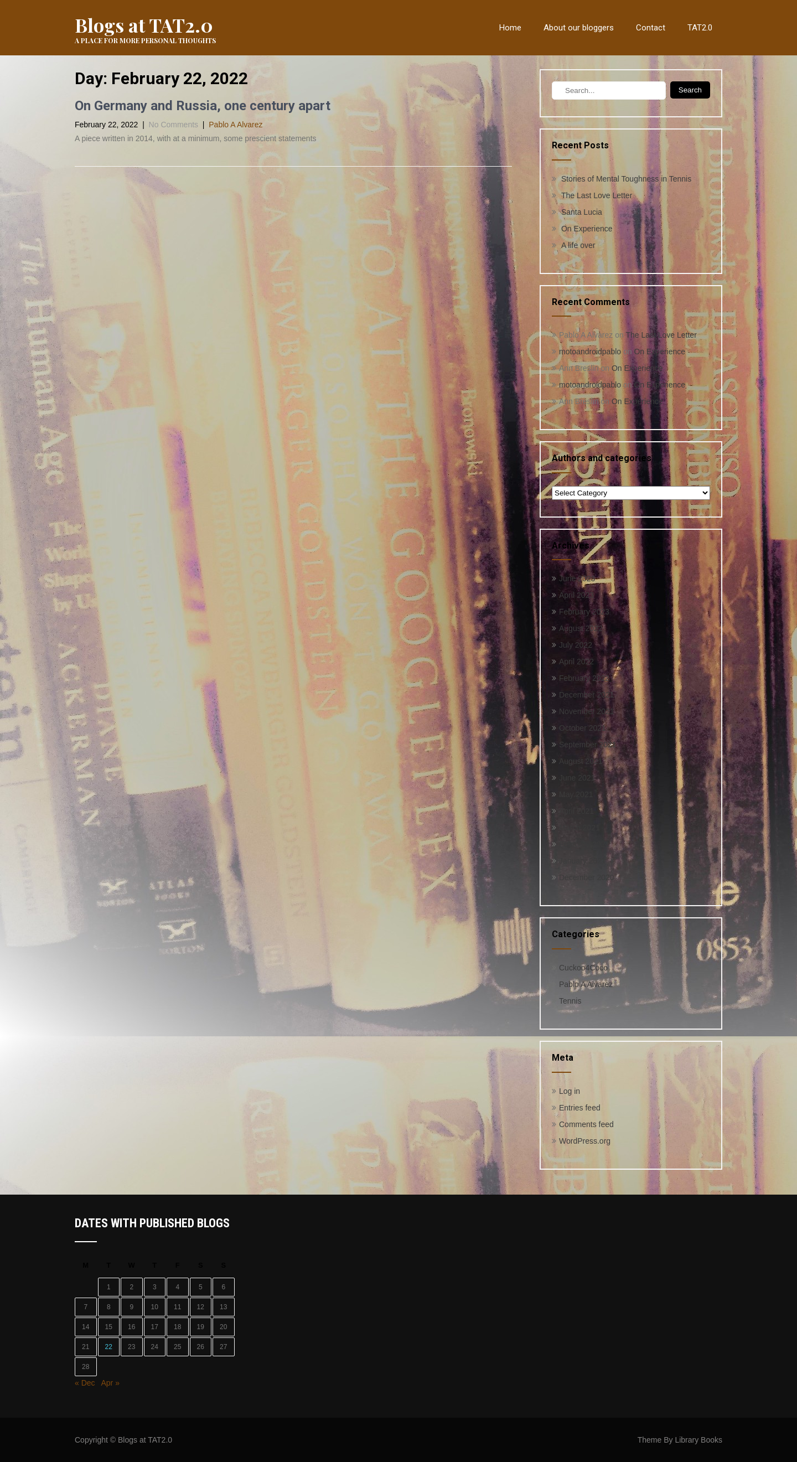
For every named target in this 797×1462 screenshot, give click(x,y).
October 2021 (582, 728)
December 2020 (586, 877)
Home (510, 28)
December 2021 (586, 694)
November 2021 (586, 711)
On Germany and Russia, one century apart (202, 105)
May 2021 (576, 794)
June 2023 (577, 578)
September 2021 (588, 744)
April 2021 (576, 811)
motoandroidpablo (590, 351)
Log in (569, 1091)
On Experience (587, 228)
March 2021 (579, 827)
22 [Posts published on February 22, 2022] (108, 1347)
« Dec (85, 1382)
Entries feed (580, 1107)
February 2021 (584, 844)
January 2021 (582, 860)
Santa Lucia (581, 212)
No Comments (173, 124)
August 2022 (581, 628)
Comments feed (586, 1124)
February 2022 (584, 678)
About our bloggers (579, 28)
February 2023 (584, 611)
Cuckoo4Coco (583, 967)
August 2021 (581, 761)
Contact (650, 28)
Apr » (110, 1382)
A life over (578, 245)
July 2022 (575, 644)
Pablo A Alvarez (235, 124)
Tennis (570, 1000)
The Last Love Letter (596, 195)
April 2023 (576, 595)
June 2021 (577, 777)
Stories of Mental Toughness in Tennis (626, 178)
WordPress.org (584, 1140)
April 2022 (576, 661)
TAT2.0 (699, 28)
